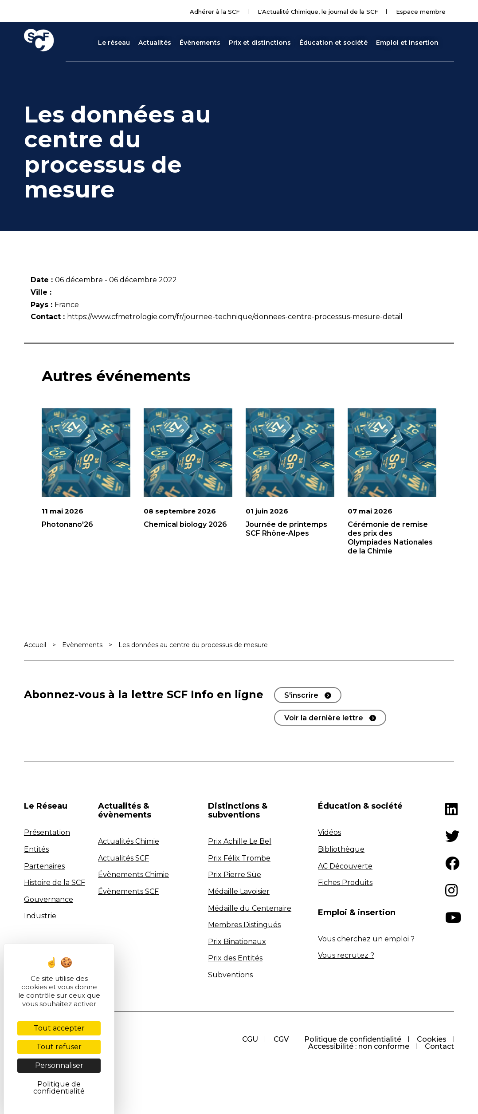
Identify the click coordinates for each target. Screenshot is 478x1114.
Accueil (35, 645)
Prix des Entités (235, 958)
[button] (450, 42)
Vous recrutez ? (346, 955)
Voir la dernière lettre (323, 718)
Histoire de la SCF (54, 882)
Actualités (154, 43)
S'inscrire (301, 695)
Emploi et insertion (407, 43)
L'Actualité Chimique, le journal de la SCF (318, 11)
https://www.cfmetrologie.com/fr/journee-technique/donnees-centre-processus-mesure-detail (235, 316)
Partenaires (44, 866)
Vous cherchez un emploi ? (366, 939)
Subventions (230, 975)
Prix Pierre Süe (234, 874)
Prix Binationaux (237, 941)
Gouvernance (48, 899)
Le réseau (114, 43)
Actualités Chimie (128, 841)
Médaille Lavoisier (239, 891)
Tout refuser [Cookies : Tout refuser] (59, 1047)
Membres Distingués (244, 924)
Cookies (432, 1039)
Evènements (82, 645)
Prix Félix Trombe (239, 858)
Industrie (40, 916)
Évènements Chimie (133, 874)
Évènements (200, 43)
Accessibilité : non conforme (358, 1046)
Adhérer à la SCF (215, 11)
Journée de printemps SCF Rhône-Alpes (286, 528)
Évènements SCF (128, 891)
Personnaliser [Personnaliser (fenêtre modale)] (59, 1065)
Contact (439, 1046)
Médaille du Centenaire (249, 908)
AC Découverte (345, 866)
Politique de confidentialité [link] (59, 1087)
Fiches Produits (345, 882)
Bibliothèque (341, 849)
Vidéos (329, 832)
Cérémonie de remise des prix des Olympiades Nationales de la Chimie (390, 537)
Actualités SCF (123, 858)
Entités (36, 849)
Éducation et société (333, 43)
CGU (249, 1039)
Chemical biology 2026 (185, 524)
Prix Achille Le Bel (239, 841)
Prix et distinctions (260, 43)
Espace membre (421, 11)
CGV (280, 1039)
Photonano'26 (67, 524)
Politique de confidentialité (352, 1039)
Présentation (47, 832)
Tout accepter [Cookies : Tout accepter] (59, 1028)
